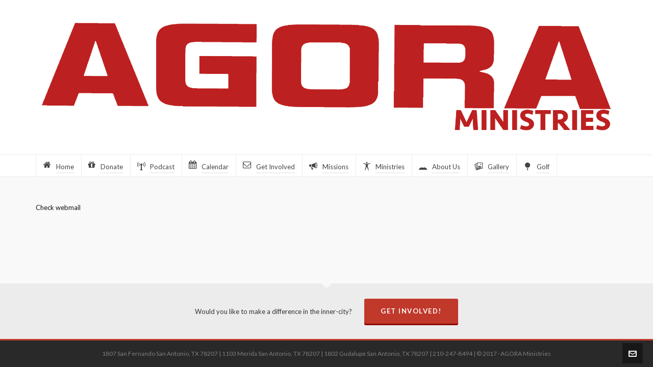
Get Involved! (411, 311)
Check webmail (58, 207)
